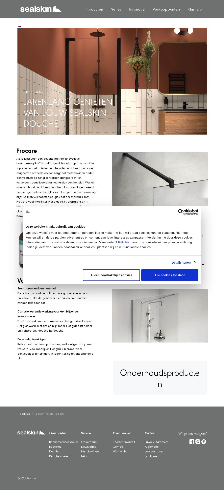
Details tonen (181, 262)
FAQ (84, 456)
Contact (118, 446)
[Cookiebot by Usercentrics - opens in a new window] (181, 212)
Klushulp (195, 9)
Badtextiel (55, 446)
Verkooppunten (166, 9)
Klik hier (124, 242)
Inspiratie (137, 9)
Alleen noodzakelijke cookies (111, 275)
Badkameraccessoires (63, 442)
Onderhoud (89, 442)
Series (116, 9)
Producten (94, 9)
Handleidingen (90, 451)
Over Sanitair (57, 433)
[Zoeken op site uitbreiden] (30, 27)
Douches (55, 451)
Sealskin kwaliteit (124, 442)
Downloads (88, 446)
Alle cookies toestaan (169, 275)
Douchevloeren (59, 456)
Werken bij (120, 451)
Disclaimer (152, 456)
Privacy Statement (156, 442)
